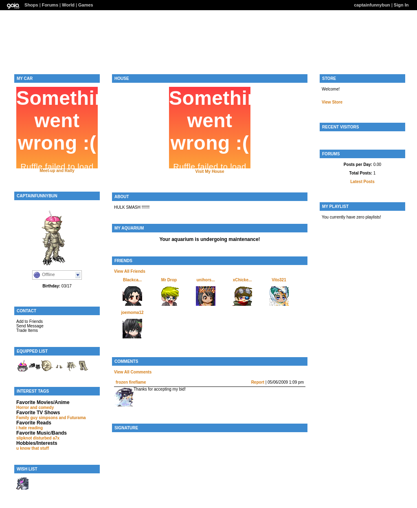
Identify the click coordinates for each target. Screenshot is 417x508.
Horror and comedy (35, 407)
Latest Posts (362, 181)
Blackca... (132, 280)
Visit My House (209, 171)
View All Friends (129, 271)
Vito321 (279, 280)
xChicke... (242, 280)
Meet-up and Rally (57, 170)
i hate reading (29, 428)
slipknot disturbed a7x (37, 438)
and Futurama (72, 417)
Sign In (401, 4)
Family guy (26, 417)
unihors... (206, 280)
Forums (50, 4)
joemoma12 (132, 312)
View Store (332, 102)
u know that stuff (32, 448)
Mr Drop (169, 280)
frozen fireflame (131, 382)
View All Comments (132, 372)
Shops (31, 4)
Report (257, 382)
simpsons (48, 417)
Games (85, 4)
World (68, 4)
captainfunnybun (372, 4)
